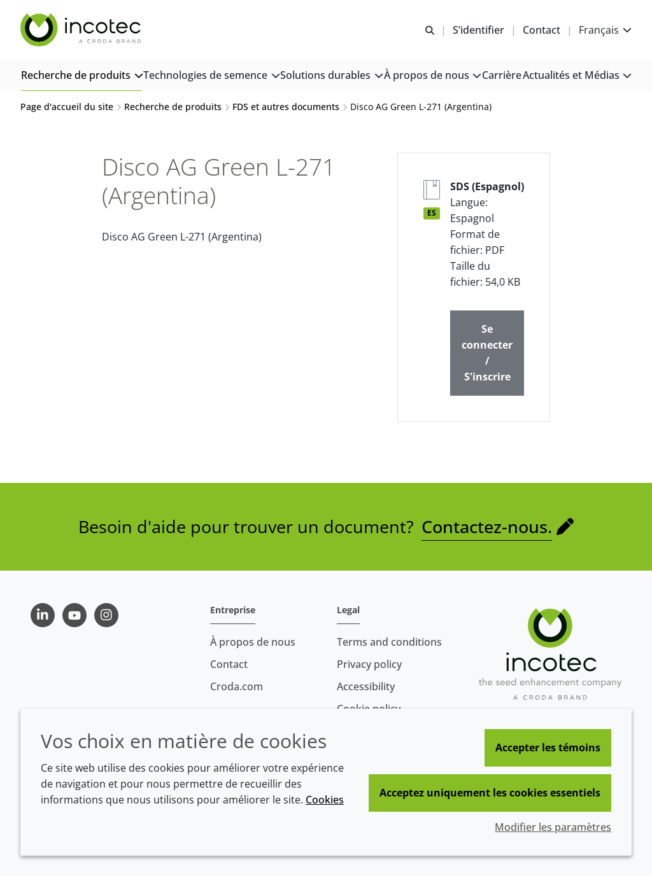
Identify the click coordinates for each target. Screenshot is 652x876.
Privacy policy (369, 664)
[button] (81, 76)
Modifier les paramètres (553, 827)
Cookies (325, 800)
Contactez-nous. (487, 528)
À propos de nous (252, 642)
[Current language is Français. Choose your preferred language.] (605, 30)
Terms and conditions (389, 642)
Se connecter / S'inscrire (487, 355)
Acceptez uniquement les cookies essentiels (489, 793)
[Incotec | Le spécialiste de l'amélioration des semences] (82, 30)
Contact (229, 664)
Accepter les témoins (547, 747)
